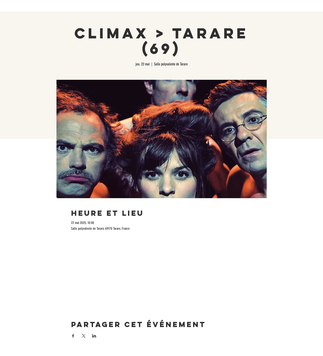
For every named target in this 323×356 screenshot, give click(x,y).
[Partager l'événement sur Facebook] (73, 336)
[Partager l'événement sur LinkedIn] (94, 336)
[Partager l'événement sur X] (84, 336)
